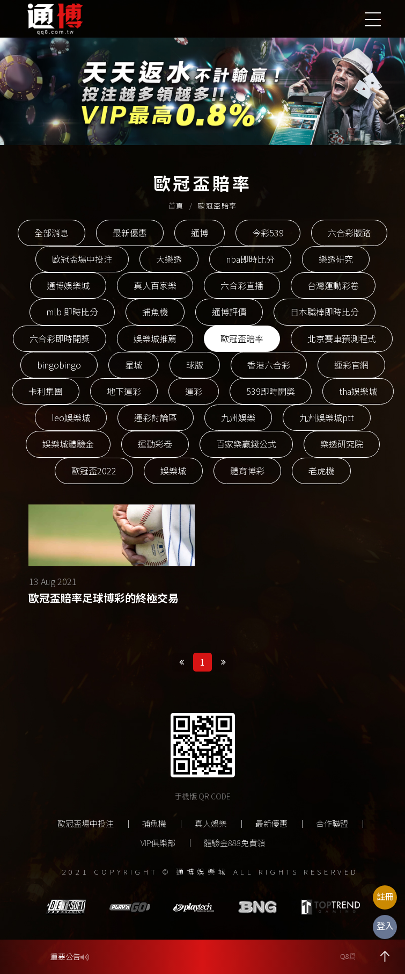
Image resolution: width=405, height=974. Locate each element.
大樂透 (169, 258)
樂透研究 (336, 258)
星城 (133, 364)
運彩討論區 (155, 417)
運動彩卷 (155, 443)
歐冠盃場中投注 (82, 258)
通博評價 (229, 311)
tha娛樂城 (358, 391)
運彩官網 (351, 364)
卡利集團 (45, 391)
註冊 (385, 896)
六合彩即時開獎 (60, 338)
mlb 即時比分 (72, 311)
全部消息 (51, 232)
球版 (194, 364)
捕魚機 (155, 311)
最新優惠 (130, 232)
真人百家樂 (155, 285)
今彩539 (268, 232)
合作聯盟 (332, 823)
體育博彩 (247, 470)
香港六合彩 (268, 364)
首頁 (176, 205)
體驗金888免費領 (234, 842)
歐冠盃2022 (93, 470)
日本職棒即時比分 (324, 311)
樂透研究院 (341, 443)
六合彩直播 (241, 285)
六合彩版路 (349, 232)
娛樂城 (173, 470)
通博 (199, 232)
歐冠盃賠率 (241, 338)
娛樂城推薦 (155, 338)
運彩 (193, 391)
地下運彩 (124, 391)
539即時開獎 (270, 391)
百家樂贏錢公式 (246, 443)
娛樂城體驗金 (68, 443)
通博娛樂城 (68, 285)
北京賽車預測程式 (341, 338)
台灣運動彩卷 (333, 285)
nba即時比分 (250, 258)
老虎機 (321, 470)
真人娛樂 (211, 823)
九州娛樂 (238, 417)
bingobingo (59, 364)
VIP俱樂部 (158, 842)
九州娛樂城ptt (326, 417)
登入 (385, 925)
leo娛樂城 (70, 417)
